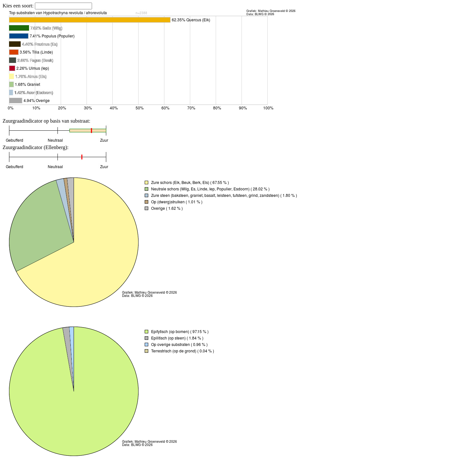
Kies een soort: (19, 5)
